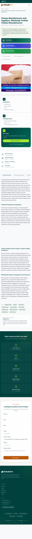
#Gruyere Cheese (13, 307)
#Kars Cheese (21, 307)
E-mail (5, 419)
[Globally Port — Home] (16, 472)
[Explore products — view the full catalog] (16, 378)
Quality (21, 522)
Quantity (5, 442)
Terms (18, 522)
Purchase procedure (6, 59)
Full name (5, 414)
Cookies (14, 522)
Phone (5, 425)
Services (2, 488)
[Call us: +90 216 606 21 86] (16, 357)
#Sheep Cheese (22, 309)
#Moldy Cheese (5, 309)
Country (5, 431)
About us (3, 486)
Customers (3, 490)
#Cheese (15, 304)
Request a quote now (16, 140)
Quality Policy (3, 492)
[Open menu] (30, 5)
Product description (6, 56)
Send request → (16, 457)
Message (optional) (7, 448)
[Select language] (3, 1)
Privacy (10, 522)
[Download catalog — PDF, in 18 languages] (16, 388)
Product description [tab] (6, 175)
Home (2, 8)
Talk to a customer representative (16, 144)
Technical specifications (18, 56)
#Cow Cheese (21, 304)
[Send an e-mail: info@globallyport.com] (16, 367)
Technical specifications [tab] (19, 175)
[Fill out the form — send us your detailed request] (16, 347)
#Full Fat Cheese (5, 307)
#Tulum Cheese (13, 312)
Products (6, 8)
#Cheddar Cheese (8, 304)
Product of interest (7, 436)
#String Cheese (5, 312)
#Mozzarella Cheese (13, 309)
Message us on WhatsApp (7, 507)
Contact (2, 493)
